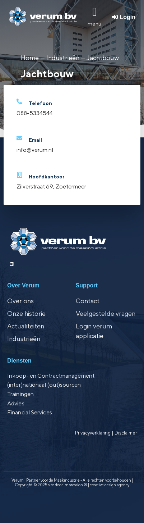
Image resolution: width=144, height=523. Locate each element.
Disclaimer (126, 433)
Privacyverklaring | (95, 433)
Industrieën (62, 58)
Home (30, 58)
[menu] (95, 12)
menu (94, 24)
